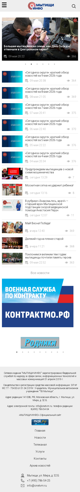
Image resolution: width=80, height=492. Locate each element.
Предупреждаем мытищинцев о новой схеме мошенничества (49, 171)
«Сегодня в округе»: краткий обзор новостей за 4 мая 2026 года (47, 155)
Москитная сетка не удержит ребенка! (49, 185)
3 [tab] (37, 64)
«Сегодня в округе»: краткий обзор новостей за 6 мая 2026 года (47, 122)
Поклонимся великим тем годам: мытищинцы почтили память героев (48, 256)
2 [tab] (31, 64)
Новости (40, 437)
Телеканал (40, 444)
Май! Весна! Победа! (37, 223)
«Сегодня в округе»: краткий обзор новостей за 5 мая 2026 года (47, 138)
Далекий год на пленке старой (44, 238)
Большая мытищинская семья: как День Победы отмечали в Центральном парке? (37, 48)
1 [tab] (25, 64)
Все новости (40, 273)
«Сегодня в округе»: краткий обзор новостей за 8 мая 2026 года (47, 90)
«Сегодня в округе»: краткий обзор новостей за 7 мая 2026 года (47, 106)
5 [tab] (49, 64)
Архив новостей (40, 465)
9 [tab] (63, 352)
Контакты (40, 458)
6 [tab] (54, 64)
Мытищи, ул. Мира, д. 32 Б (43, 475)
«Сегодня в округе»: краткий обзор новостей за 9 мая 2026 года (47, 74)
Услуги (40, 451)
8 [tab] (57, 352)
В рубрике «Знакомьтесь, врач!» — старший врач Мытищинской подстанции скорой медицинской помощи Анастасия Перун (46, 205)
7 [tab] (52, 352)
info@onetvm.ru (44, 406)
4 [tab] (43, 64)
